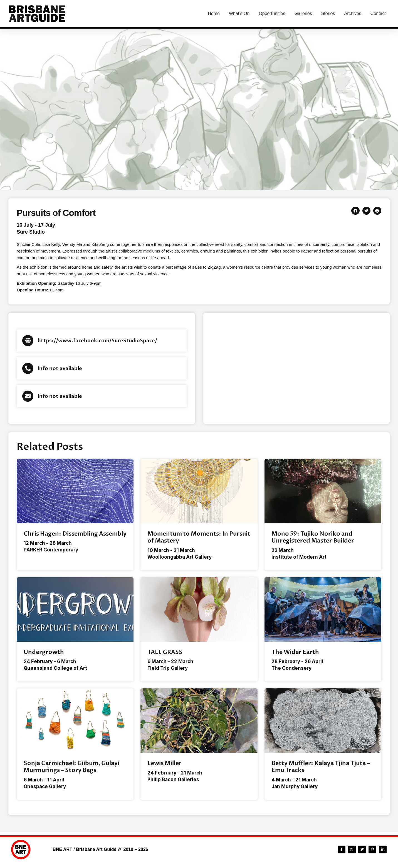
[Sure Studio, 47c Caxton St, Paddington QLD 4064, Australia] (296, 368)
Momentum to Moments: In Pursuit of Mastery (198, 537)
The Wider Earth (295, 653)
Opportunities (272, 13)
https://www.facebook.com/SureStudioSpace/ (97, 340)
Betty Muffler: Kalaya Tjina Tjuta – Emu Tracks (320, 768)
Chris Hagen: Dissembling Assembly (75, 534)
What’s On (239, 13)
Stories (328, 13)
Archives (352, 13)
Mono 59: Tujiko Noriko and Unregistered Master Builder (312, 537)
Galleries (303, 13)
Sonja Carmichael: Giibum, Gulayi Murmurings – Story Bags (71, 768)
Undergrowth (44, 653)
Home (214, 13)
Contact (378, 13)
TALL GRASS (164, 653)
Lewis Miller (164, 765)
